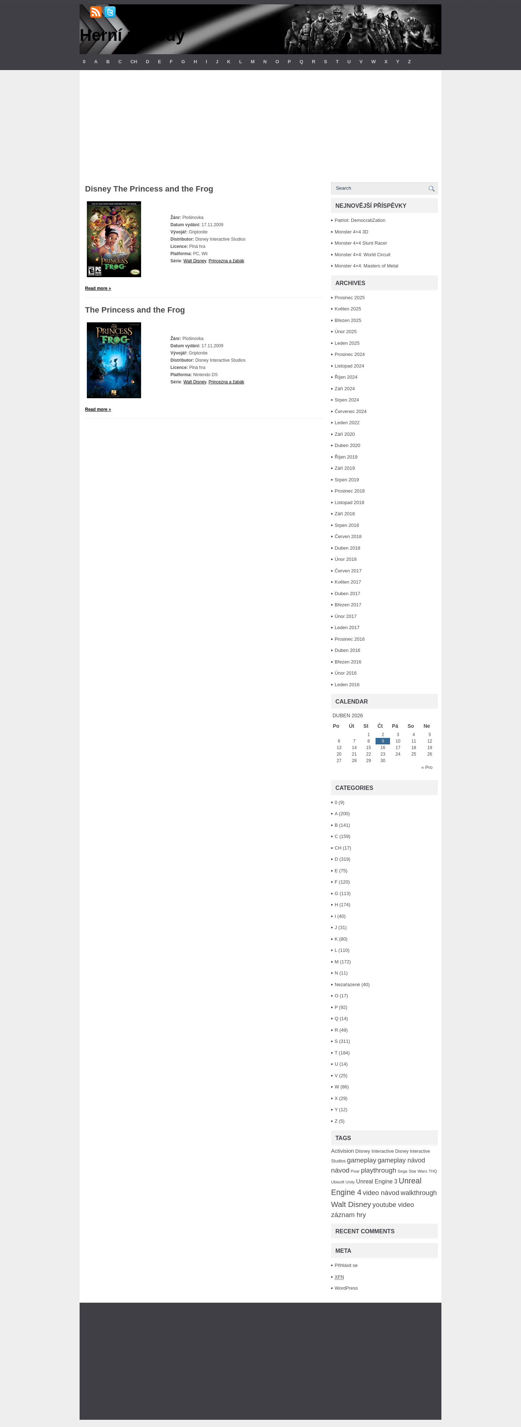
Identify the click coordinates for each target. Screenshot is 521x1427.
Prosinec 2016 (350, 639)
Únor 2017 (346, 616)
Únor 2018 (346, 559)
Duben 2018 (347, 548)
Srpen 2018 (347, 525)
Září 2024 (345, 388)
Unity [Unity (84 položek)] (350, 1182)
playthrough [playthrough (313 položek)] (378, 1170)
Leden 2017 (347, 627)
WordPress (346, 1288)
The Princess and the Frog (135, 309)
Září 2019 (345, 468)
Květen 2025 (348, 308)
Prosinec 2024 (350, 354)
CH (133, 61)
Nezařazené (347, 984)
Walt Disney (194, 260)
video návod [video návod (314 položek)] (381, 1192)
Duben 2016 (347, 650)
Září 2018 (345, 513)
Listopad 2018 (349, 502)
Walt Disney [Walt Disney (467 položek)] (351, 1204)
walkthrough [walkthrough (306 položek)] (419, 1192)
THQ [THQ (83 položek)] (433, 1171)
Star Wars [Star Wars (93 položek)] (417, 1171)
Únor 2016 (346, 673)
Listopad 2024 (349, 366)
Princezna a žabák (226, 260)
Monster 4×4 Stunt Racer (361, 243)
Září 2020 (345, 434)
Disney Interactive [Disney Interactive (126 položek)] (374, 1151)
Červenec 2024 (351, 411)
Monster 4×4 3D (351, 232)
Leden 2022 (347, 422)
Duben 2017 (347, 593)
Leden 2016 (347, 684)
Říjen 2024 (346, 377)
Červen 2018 (348, 536)
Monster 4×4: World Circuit (362, 254)
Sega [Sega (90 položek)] (402, 1171)
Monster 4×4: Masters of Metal (366, 265)
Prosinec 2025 (350, 297)
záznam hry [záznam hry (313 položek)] (348, 1214)
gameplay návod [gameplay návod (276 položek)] (401, 1160)
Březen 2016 (348, 662)
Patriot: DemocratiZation (360, 220)
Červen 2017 (348, 570)
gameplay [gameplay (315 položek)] (361, 1160)
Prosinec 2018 (350, 491)
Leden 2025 (347, 343)
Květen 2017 (348, 582)
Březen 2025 (348, 320)
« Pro (426, 767)
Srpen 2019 (347, 479)
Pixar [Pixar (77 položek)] (355, 1171)
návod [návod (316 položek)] (340, 1170)
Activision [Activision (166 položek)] (342, 1151)
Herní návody (132, 35)
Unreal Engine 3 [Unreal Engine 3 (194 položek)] (376, 1181)
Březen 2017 (348, 604)
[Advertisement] (260, 124)
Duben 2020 (347, 445)
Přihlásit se (346, 1265)
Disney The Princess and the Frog (149, 188)
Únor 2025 (346, 331)
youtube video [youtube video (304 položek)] (393, 1204)
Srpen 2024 (347, 400)
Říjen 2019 (346, 457)
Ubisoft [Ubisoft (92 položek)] (337, 1181)
